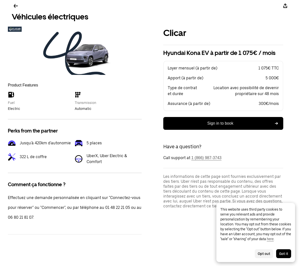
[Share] (285, 6)
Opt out (264, 254)
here (270, 239)
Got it (283, 254)
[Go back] (16, 6)
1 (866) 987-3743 (206, 158)
